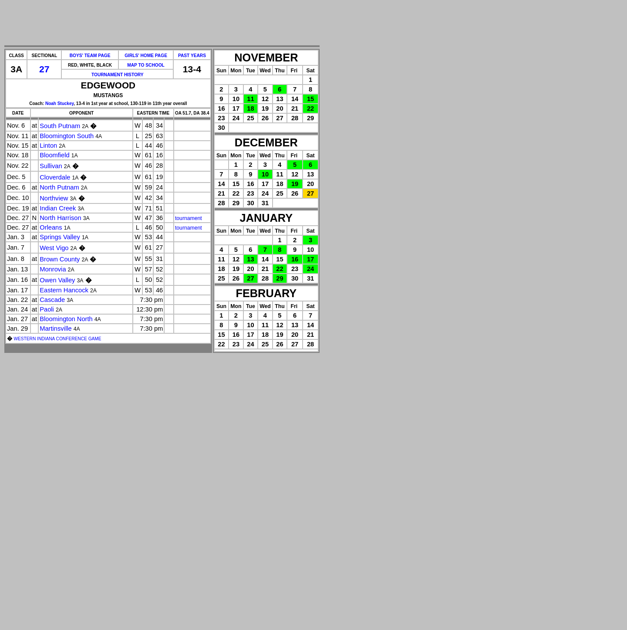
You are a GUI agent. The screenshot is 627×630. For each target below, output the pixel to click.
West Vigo (54, 247)
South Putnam (60, 125)
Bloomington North (66, 318)
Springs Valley (60, 237)
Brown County (60, 259)
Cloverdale (55, 177)
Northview (54, 198)
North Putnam (59, 187)
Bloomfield (54, 155)
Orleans (51, 227)
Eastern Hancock (64, 290)
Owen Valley (57, 280)
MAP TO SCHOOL (146, 65)
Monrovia (53, 269)
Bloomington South (67, 135)
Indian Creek (58, 208)
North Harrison (60, 217)
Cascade (52, 299)
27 (44, 69)
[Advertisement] (161, 23)
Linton (48, 145)
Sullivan (51, 166)
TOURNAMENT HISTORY (117, 74)
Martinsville (55, 328)
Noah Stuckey (59, 103)
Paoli (47, 309)
